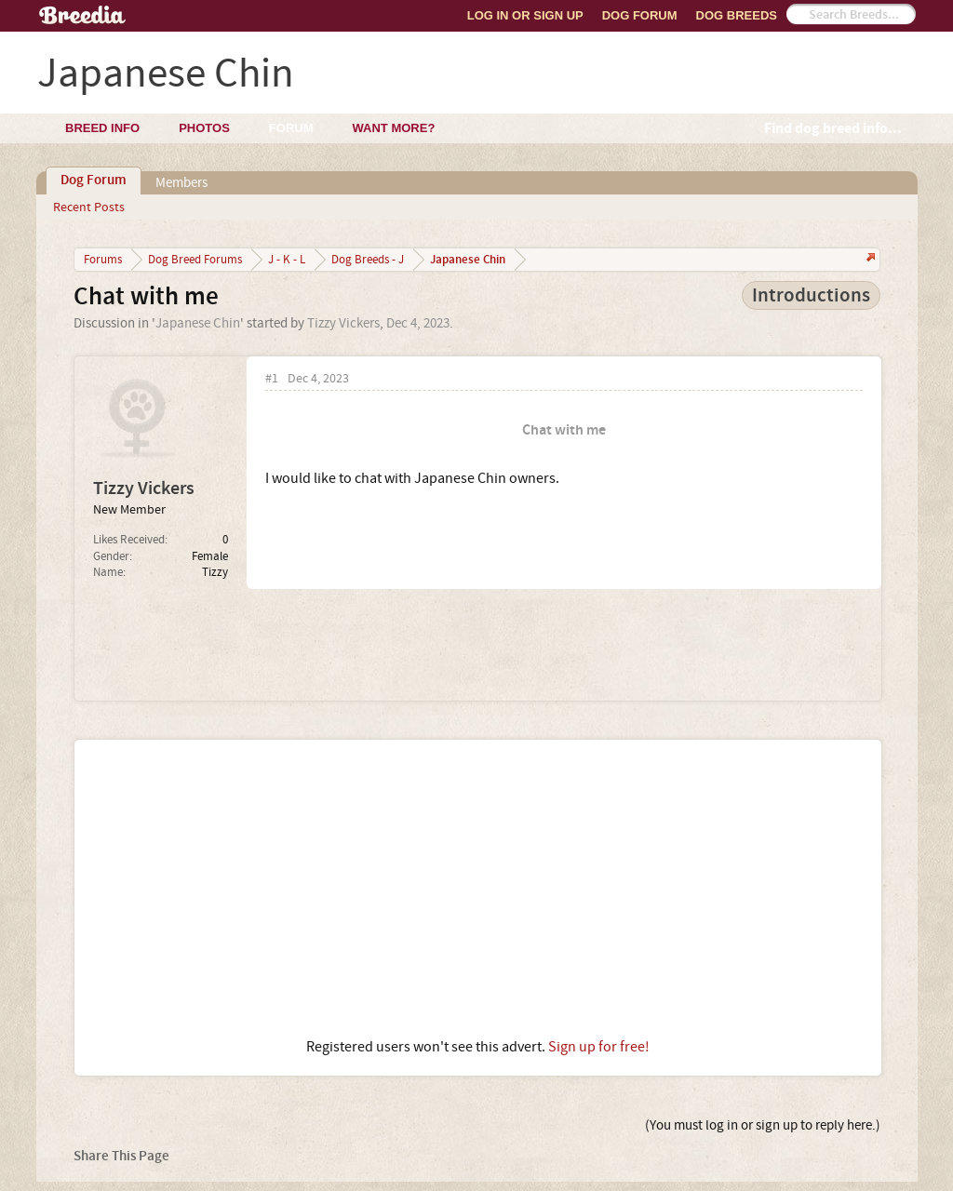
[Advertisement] (478, 888)
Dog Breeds (736, 15)
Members (181, 183)
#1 (271, 379)
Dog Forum (640, 15)
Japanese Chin (197, 323)
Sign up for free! (599, 1046)
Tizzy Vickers (343, 323)
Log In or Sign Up (525, 15)
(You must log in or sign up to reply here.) (762, 1125)
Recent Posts (89, 207)
